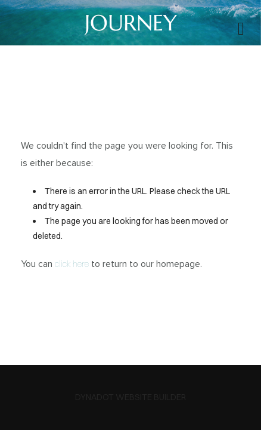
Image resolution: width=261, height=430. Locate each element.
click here (72, 264)
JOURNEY (131, 22)
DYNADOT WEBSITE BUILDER (130, 397)
